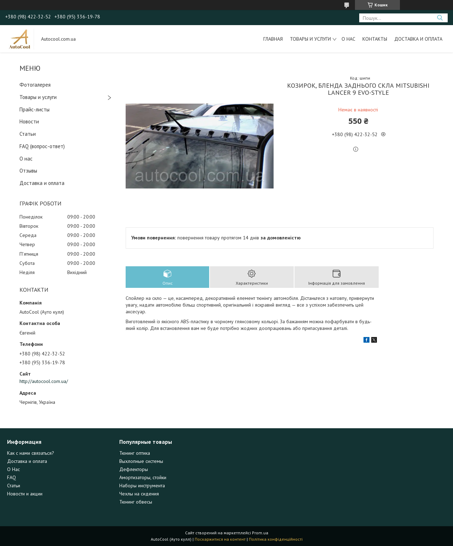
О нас (348, 39)
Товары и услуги (310, 39)
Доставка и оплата (418, 39)
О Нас (13, 469)
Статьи (27, 133)
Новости (29, 121)
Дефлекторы (133, 469)
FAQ (11, 477)
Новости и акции (24, 493)
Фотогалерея (35, 84)
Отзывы (28, 170)
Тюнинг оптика (134, 453)
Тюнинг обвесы (135, 502)
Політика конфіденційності (276, 539)
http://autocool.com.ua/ (43, 381)
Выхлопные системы (141, 461)
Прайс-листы (34, 109)
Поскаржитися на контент (220, 539)
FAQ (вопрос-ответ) (42, 146)
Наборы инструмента (142, 485)
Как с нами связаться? (30, 453)
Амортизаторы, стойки (142, 477)
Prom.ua (260, 532)
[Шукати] (440, 17)
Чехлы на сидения (139, 493)
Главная (273, 39)
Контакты (374, 39)
